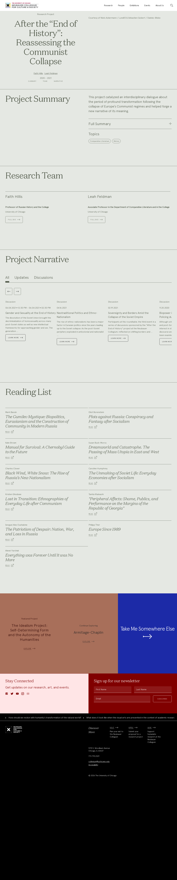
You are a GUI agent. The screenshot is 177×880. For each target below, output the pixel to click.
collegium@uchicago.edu (99, 854)
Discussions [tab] (43, 341)
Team (45, 96)
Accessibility (93, 857)
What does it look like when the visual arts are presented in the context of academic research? (131, 810)
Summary (32, 96)
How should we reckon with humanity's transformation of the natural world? (45, 810)
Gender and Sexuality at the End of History (30, 405)
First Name (101, 782)
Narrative (58, 96)
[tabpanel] (88, 395)
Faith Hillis (38, 81)
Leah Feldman (51, 81)
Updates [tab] (22, 341)
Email (98, 791)
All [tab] (7, 341)
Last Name (141, 782)
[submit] (171, 5)
